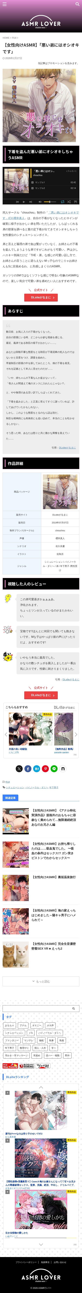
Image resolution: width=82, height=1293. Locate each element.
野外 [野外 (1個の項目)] (67, 1055)
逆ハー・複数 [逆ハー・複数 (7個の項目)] (52, 1055)
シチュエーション (15, 787)
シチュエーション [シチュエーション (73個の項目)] (14, 1033)
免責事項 (45, 1262)
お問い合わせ (60, 1262)
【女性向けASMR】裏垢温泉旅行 (53, 877)
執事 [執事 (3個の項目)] (51, 1040)
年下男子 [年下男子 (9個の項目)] (9, 1048)
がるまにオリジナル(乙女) (17, 1209)
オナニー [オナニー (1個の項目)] (36, 1025)
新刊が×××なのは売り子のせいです (23, 1106)
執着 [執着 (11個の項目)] (61, 1040)
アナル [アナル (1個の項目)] (23, 1025)
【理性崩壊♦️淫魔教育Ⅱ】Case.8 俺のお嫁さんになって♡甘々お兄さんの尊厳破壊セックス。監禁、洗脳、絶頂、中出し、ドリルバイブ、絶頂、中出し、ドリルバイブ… (40, 1205)
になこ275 (14, 752)
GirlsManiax (64, 707)
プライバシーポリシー (26, 1262)
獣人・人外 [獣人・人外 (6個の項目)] (40, 1048)
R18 (8, 782)
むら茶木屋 (10, 1109)
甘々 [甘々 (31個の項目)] (53, 1048)
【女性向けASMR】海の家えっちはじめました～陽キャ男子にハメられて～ (53, 915)
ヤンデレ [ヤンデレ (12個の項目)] (28, 1040)
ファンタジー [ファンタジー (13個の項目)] (12, 1040)
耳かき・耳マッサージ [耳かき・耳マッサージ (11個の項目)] (16, 1055)
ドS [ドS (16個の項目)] (31, 1033)
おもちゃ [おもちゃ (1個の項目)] (9, 1025)
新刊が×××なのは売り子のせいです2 (23, 1154)
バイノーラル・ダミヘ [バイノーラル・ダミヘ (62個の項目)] (49, 1033)
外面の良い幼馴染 (18, 749)
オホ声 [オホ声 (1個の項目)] (50, 1025)
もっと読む (43, 981)
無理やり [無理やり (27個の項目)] (24, 1048)
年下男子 (53, 787)
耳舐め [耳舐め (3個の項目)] (36, 1055)
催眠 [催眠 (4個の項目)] (41, 1040)
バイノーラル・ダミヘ (36, 787)
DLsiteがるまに (41, 297)
